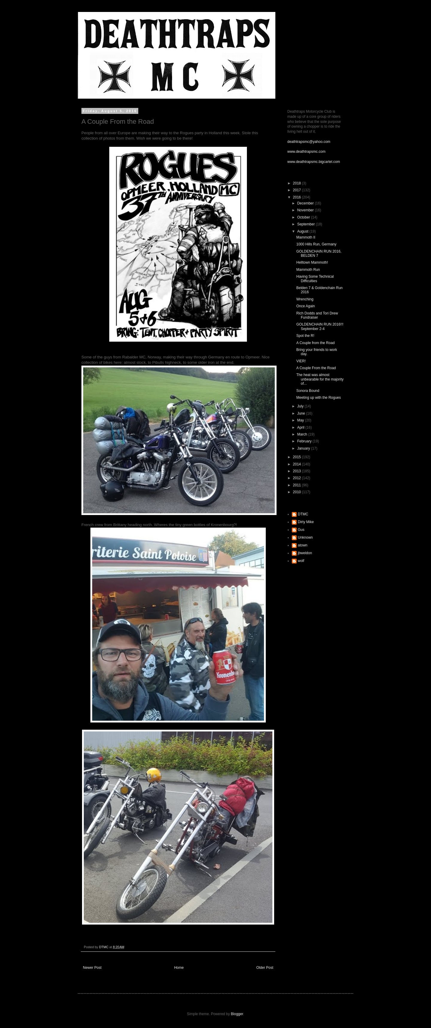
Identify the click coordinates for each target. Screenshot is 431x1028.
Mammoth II (305, 237)
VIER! (301, 361)
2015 (297, 457)
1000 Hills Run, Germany (316, 244)
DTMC (303, 514)
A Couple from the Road (315, 343)
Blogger (237, 1014)
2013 (297, 471)
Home (179, 968)
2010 (297, 492)
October (304, 217)
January (304, 448)
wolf (301, 561)
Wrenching (304, 299)
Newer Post (92, 968)
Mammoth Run (308, 270)
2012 (297, 478)
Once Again (305, 306)
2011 (297, 485)
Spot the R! (305, 336)
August (303, 231)
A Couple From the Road (316, 368)
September (306, 224)
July (301, 406)
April (301, 427)
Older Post (264, 968)
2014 (297, 464)
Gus (301, 530)
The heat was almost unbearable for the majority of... (320, 379)
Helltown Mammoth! (312, 262)
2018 (297, 183)
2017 (297, 190)
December (306, 203)
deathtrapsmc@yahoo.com (308, 142)
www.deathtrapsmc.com (306, 151)
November (306, 210)
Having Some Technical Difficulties (315, 278)
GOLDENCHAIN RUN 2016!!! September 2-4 (319, 326)
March (302, 434)
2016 (297, 197)
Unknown (305, 537)
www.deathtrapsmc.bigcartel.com (313, 162)
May (301, 420)
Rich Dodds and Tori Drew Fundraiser (317, 315)
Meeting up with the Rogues (318, 397)
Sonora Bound (307, 391)
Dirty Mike (306, 522)
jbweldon (305, 553)
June (301, 413)
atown (302, 545)
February (304, 441)
